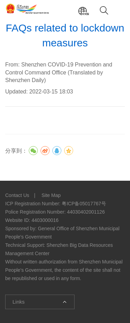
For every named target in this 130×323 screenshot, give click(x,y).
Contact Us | (22, 195)
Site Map (51, 195)
